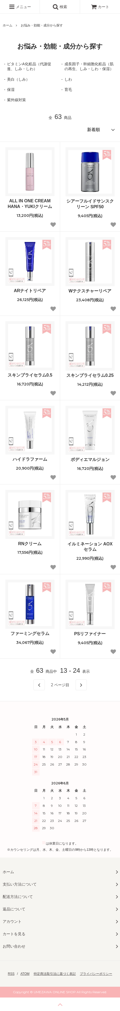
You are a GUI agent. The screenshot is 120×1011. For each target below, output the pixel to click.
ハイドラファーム (30, 459)
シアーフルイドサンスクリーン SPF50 (90, 204)
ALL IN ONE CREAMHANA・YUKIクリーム (30, 204)
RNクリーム (30, 543)
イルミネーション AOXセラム (89, 547)
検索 (60, 7)
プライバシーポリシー (96, 974)
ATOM (25, 974)
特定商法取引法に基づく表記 (55, 974)
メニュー (20, 7)
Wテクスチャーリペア (89, 291)
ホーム (7, 25)
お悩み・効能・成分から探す (42, 25)
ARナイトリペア (30, 290)
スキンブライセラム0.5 (30, 375)
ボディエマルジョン (90, 459)
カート (100, 7)
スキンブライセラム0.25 (90, 375)
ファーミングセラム (30, 633)
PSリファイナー (90, 633)
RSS (11, 974)
